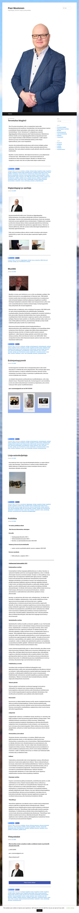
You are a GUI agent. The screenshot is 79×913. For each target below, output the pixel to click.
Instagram (59, 144)
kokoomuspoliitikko (40, 175)
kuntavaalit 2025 (11, 176)
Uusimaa (36, 179)
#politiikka (42, 828)
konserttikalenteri (25, 350)
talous (22, 179)
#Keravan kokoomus (34, 825)
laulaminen (21, 176)
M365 (28, 176)
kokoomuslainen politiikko (30, 175)
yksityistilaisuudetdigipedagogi (28, 511)
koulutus (47, 175)
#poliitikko (27, 828)
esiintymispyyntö (42, 346)
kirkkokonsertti (31, 173)
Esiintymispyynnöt (17, 360)
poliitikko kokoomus (31, 178)
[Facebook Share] (17, 169)
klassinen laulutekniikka (13, 175)
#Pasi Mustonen (20, 828)
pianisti (28, 352)
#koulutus (38, 826)
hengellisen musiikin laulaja (18, 172)
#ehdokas (23, 825)
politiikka (39, 178)
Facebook (59, 142)
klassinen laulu (45, 173)
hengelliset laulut (28, 172)
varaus (22, 180)
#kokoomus (10, 826)
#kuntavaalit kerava (12, 828)
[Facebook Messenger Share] (11, 169)
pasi (49, 176)
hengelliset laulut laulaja (38, 172)
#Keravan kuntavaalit (44, 825)
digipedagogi (24, 260)
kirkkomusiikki (38, 173)
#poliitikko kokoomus (34, 828)
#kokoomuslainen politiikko (20, 826)
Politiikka (12, 518)
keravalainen (15, 173)
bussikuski (23, 504)
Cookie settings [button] (70, 908)
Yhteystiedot (14, 837)
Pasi (14, 171)
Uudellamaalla (30, 179)
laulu (25, 176)
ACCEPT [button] (39, 910)
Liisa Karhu (43, 350)
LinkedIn (59, 146)
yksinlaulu (32, 180)
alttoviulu (23, 346)
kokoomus (21, 175)
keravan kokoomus (23, 173)
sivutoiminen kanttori (12, 179)
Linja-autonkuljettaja (17, 455)
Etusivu (10, 113)
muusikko (41, 176)
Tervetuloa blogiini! (17, 120)
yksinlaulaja (27, 180)
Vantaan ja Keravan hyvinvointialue (26, 898)
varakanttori (18, 180)
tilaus (25, 179)
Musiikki (12, 269)
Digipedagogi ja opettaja (19, 188)
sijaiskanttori (44, 178)
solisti (19, 179)
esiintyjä (27, 171)
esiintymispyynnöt (34, 346)
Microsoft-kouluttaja (34, 176)
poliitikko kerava (23, 178)
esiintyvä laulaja (33, 171)
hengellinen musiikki (24, 347)
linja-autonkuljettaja (15, 508)
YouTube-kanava (61, 149)
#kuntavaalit (43, 826)
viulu (26, 353)
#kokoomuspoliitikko (30, 826)
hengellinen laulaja (41, 171)
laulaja (17, 176)
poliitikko (17, 178)
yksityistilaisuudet (39, 180)
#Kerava (28, 825)
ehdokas (23, 171)
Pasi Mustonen (16, 8)
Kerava (45, 172)
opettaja (46, 176)
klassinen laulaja (40, 349)
